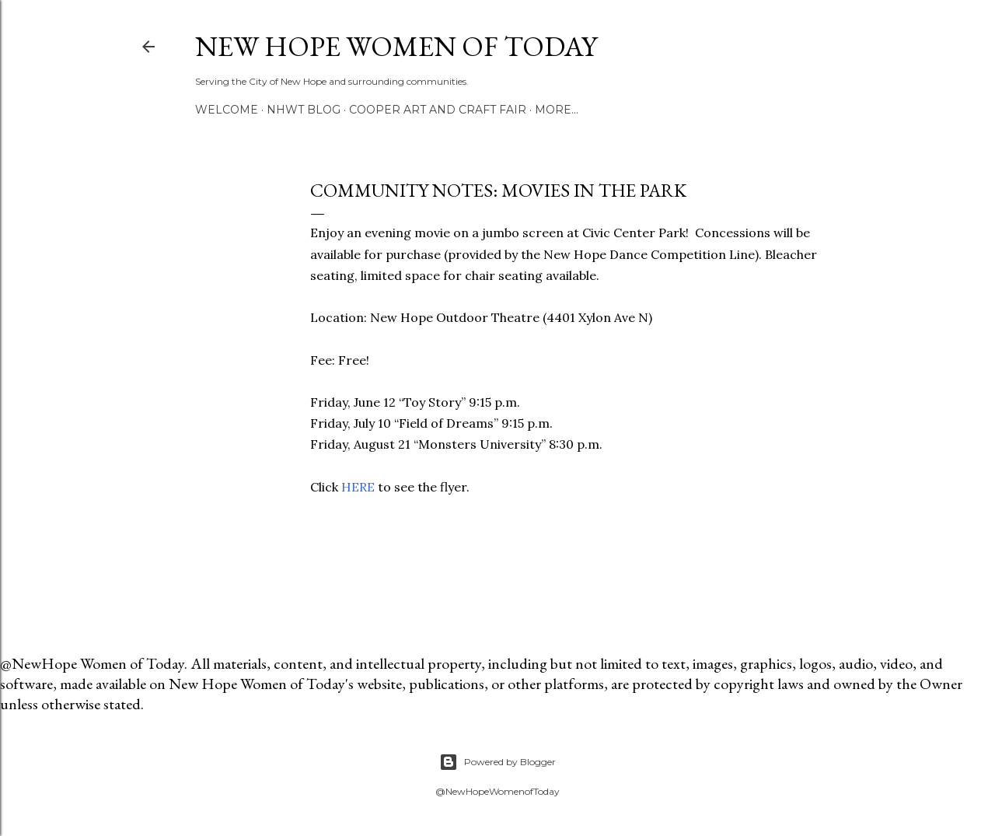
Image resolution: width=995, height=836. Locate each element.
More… (556, 110)
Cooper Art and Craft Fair (437, 110)
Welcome (226, 110)
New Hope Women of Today (396, 46)
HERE (359, 487)
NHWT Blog (303, 110)
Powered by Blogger (497, 762)
